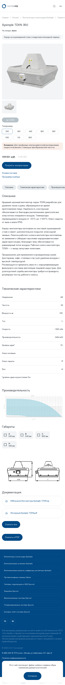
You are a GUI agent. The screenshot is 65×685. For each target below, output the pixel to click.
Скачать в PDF (12, 537)
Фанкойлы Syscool (11, 591)
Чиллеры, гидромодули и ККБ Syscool (19, 584)
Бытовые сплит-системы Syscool (17, 612)
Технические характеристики (32, 187)
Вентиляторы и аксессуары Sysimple (18, 557)
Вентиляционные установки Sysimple (18, 563)
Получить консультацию (16, 165)
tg (5, 621)
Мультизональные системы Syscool (17, 598)
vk (13, 621)
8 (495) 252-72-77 (9, 653)
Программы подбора (11, 177)
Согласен (32, 676)
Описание (9, 187)
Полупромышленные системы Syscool (19, 605)
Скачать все (11, 524)
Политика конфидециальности (14, 658)
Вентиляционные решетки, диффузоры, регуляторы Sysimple (27, 570)
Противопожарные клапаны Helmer (17, 577)
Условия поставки (9, 173)
